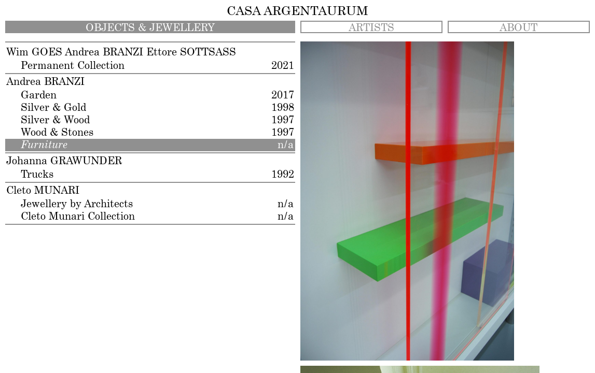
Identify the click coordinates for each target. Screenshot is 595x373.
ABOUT (518, 28)
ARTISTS (371, 28)
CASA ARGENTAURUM (297, 11)
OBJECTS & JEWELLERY (150, 28)
